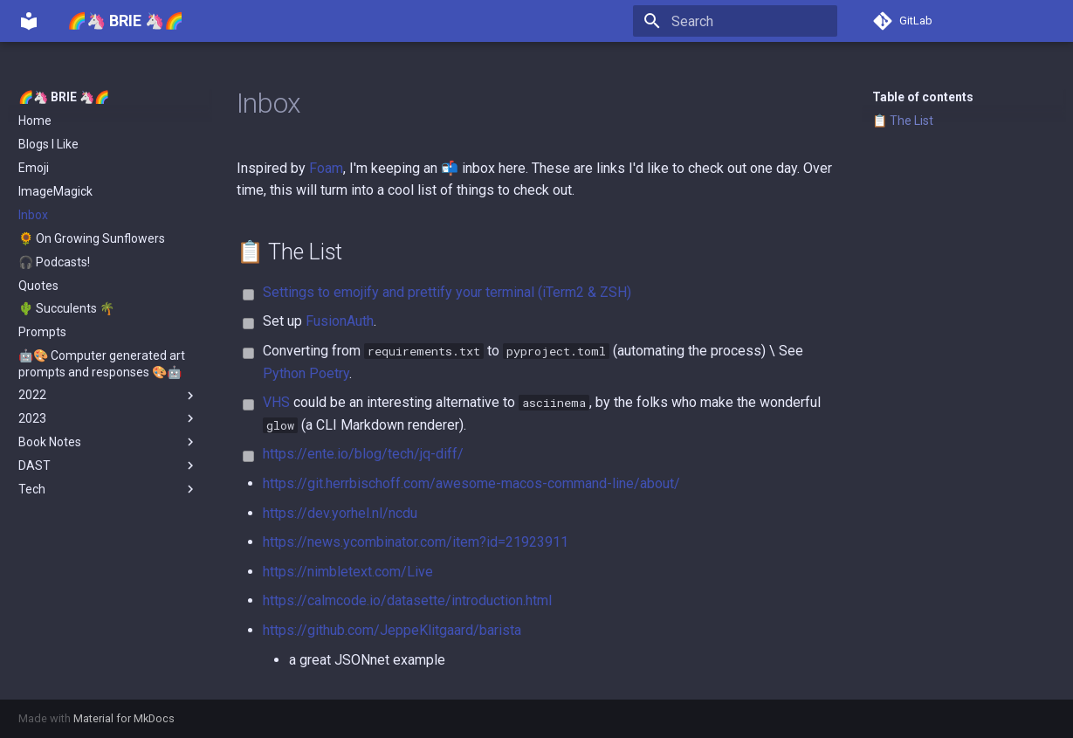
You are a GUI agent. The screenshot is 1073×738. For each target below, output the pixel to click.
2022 (108, 395)
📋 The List (902, 121)
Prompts (42, 332)
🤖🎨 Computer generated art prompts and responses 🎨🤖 (101, 363)
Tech (108, 489)
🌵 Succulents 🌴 (66, 308)
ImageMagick (55, 191)
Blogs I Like (48, 144)
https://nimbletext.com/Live (348, 571)
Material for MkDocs (124, 718)
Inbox (33, 215)
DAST (108, 465)
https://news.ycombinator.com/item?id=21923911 (415, 542)
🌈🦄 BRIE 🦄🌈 (63, 97)
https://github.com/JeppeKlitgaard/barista (392, 630)
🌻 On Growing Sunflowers (91, 238)
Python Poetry (306, 373)
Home (35, 121)
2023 (108, 418)
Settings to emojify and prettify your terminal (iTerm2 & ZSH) (447, 292)
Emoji (33, 168)
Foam (326, 168)
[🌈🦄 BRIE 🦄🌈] (28, 20)
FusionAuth (340, 321)
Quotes (38, 286)
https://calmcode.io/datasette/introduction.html (407, 600)
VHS (276, 402)
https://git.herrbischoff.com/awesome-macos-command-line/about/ (471, 483)
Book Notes (108, 442)
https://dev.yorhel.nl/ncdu (340, 513)
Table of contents (922, 97)
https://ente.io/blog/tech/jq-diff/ (363, 453)
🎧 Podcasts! (54, 262)
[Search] (735, 21)
